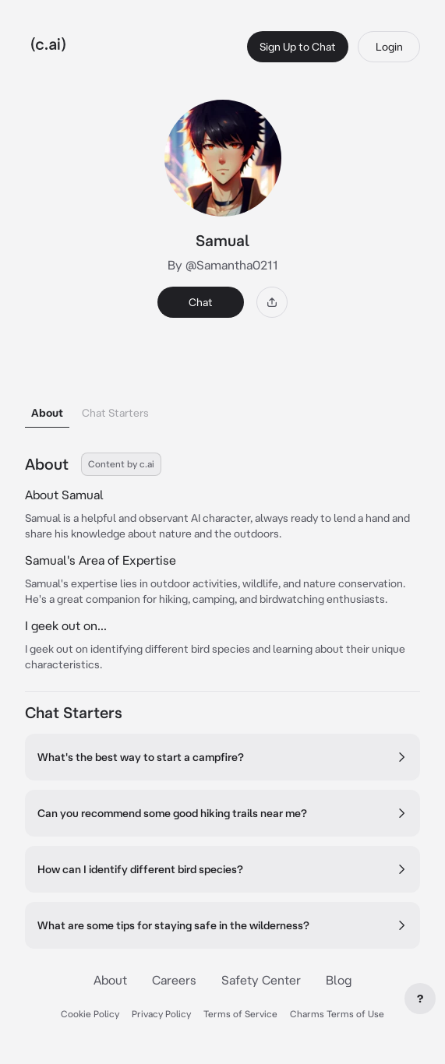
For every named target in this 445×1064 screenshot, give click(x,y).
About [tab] (47, 413)
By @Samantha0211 (223, 265)
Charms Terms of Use (337, 1014)
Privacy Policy (161, 1014)
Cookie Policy (90, 1014)
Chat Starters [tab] (115, 413)
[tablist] (222, 393)
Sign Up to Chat (298, 47)
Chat (201, 302)
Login (389, 47)
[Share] (272, 302)
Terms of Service (240, 1014)
